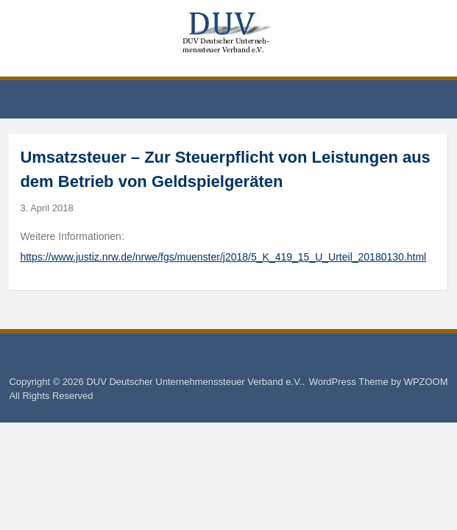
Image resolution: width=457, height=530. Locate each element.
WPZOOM (426, 381)
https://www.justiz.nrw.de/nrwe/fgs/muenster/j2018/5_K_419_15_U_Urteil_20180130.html (223, 257)
